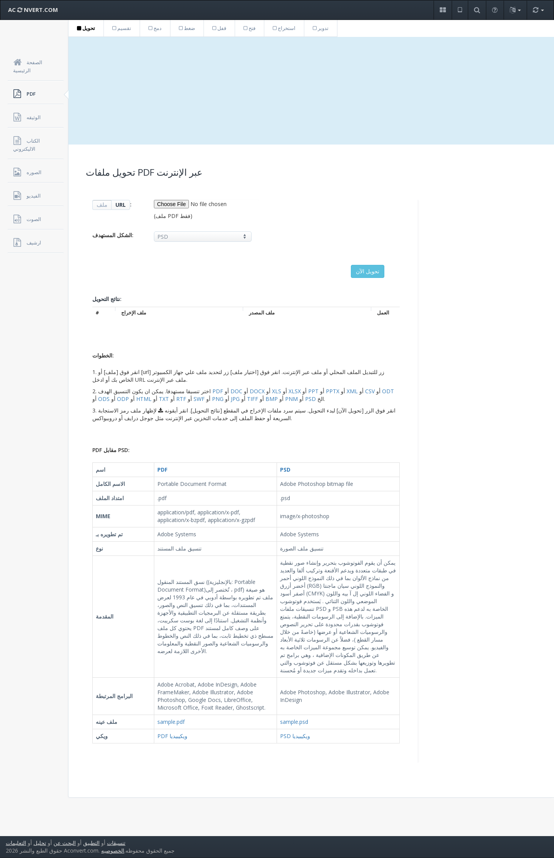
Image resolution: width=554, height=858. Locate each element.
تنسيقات (116, 842)
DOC (236, 391)
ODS (104, 398)
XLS (276, 391)
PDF (217, 391)
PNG (218, 398)
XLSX (295, 391)
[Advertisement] (311, 91)
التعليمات (16, 842)
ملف (102, 204)
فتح (249, 28)
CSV (370, 391)
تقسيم (121, 28)
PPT (313, 391)
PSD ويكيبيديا (295, 736)
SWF (199, 398)
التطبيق (91, 842)
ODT (388, 391)
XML (352, 391)
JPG (235, 398)
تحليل (39, 842)
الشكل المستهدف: (112, 235)
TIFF (252, 398)
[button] (443, 10)
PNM (291, 398)
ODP (123, 398)
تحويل (86, 28)
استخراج (284, 28)
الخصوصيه (112, 850)
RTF (181, 398)
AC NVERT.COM (33, 9)
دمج (155, 28)
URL (120, 204)
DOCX (257, 391)
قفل (219, 28)
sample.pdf (171, 721)
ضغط (187, 28)
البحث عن (64, 842)
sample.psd (294, 721)
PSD (310, 398)
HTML (144, 398)
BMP (271, 398)
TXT (164, 398)
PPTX (332, 391)
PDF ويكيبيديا (172, 736)
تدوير (321, 28)
